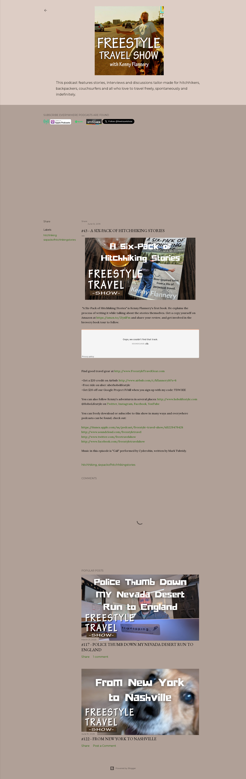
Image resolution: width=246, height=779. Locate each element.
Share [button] (46, 221)
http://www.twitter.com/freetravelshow (108, 436)
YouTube (153, 404)
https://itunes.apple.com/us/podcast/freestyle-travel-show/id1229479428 (132, 427)
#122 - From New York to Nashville (118, 738)
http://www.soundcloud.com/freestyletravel (111, 432)
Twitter (112, 404)
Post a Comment (104, 745)
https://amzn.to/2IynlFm (113, 317)
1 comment (100, 656)
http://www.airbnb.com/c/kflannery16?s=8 (147, 380)
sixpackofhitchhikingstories (59, 239)
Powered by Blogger (123, 768)
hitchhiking (50, 235)
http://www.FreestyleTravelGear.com (139, 371)
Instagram (125, 404)
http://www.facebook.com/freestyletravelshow (113, 441)
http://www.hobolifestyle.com (177, 399)
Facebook (140, 404)
